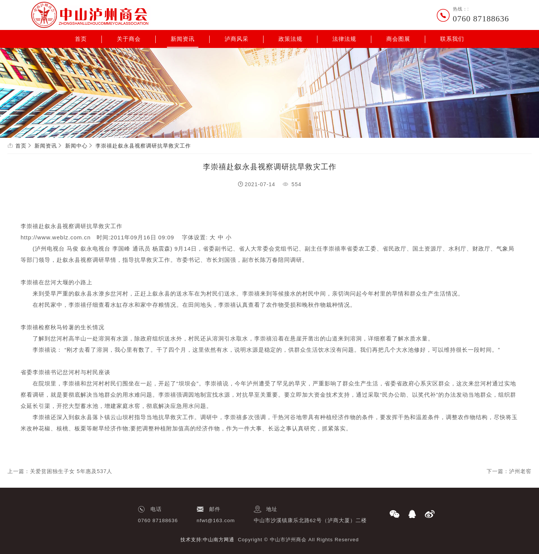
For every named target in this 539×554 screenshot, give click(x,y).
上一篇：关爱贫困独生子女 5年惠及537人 (59, 471)
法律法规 (344, 39)
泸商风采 (237, 39)
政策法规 (290, 39)
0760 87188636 (481, 18)
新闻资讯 (183, 39)
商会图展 (398, 39)
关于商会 (129, 39)
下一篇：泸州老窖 (509, 471)
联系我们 (452, 39)
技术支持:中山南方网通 (207, 539)
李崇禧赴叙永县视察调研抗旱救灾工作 (143, 146)
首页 (81, 39)
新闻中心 (76, 146)
